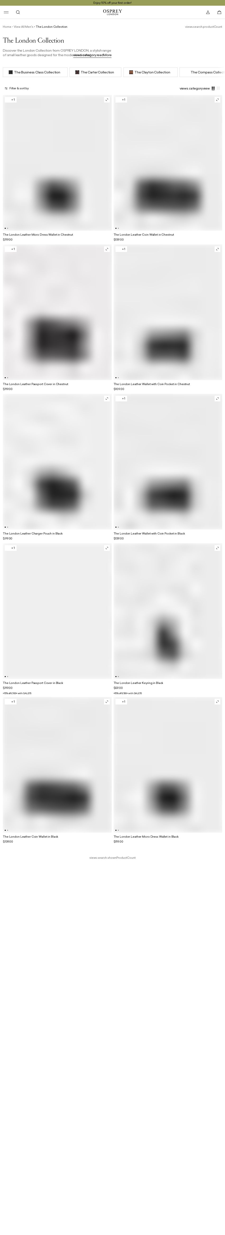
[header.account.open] (208, 12)
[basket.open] (219, 12)
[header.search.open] (18, 12)
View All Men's (23, 27)
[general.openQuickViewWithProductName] (107, 100)
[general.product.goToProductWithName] (57, 169)
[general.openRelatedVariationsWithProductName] (11, 100)
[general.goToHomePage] (112, 12)
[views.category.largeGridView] (213, 88)
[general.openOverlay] (17, 88)
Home (7, 27)
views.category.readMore (92, 55)
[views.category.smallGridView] (218, 88)
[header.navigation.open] (6, 12)
